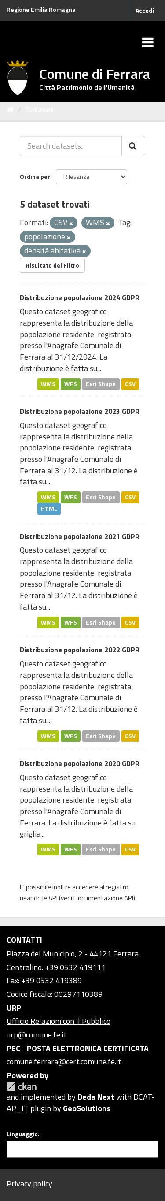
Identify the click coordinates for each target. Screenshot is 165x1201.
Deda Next (95, 1097)
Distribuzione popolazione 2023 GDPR (79, 411)
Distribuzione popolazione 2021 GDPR (79, 536)
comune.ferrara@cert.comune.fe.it (64, 1061)
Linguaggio (22, 1134)
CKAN (22, 1086)
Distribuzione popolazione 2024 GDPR (79, 297)
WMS (48, 383)
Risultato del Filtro (52, 265)
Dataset (39, 109)
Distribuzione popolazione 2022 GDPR (79, 649)
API (53, 898)
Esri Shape (101, 383)
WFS (70, 383)
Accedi (145, 10)
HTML (49, 508)
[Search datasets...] (71, 146)
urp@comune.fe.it (36, 1035)
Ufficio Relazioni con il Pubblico (58, 1021)
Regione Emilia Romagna (41, 9)
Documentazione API (103, 898)
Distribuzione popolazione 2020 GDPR (79, 763)
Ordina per (35, 176)
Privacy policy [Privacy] (29, 1184)
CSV (130, 383)
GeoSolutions (86, 1108)
